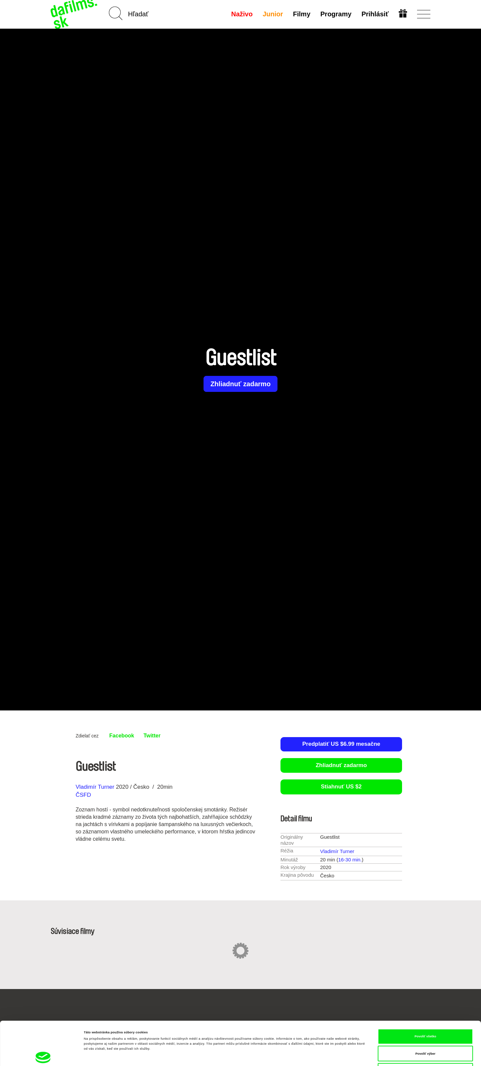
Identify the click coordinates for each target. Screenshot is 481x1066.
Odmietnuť (425, 1029)
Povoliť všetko (425, 995)
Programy (335, 14)
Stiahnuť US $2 (341, 786)
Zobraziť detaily (276, 1055)
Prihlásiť (375, 14)
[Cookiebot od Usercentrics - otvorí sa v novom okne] (43, 1055)
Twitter (152, 735)
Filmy (301, 14)
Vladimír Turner (95, 787)
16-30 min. (350, 859)
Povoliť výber (425, 1012)
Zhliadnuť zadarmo (241, 384)
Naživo (241, 14)
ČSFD (84, 795)
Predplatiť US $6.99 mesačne (341, 744)
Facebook (121, 735)
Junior (272, 14)
